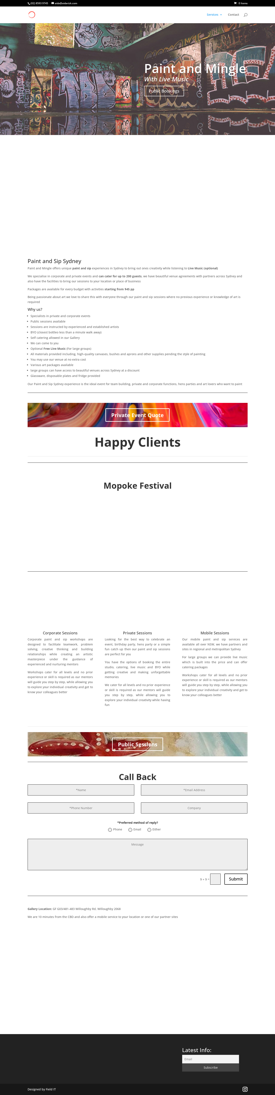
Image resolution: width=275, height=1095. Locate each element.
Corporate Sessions (60, 632)
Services (212, 15)
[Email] (210, 1059)
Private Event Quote (137, 415)
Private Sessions (137, 632)
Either (154, 829)
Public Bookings (164, 91)
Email (134, 829)
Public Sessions (137, 744)
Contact (233, 15)
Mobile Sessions (215, 632)
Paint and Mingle (195, 68)
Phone (115, 829)
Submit (236, 879)
